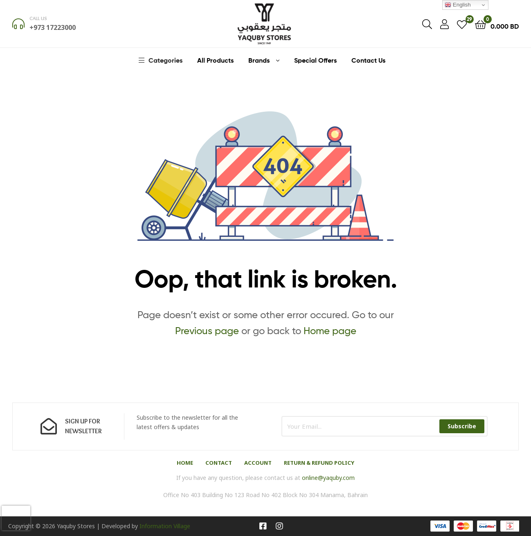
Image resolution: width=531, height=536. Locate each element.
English (457, 5)
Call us (38, 18)
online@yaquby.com (328, 478)
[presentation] (16, 518)
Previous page (207, 331)
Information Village (165, 526)
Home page (330, 331)
